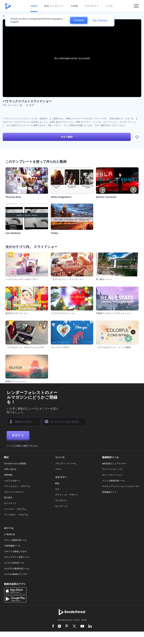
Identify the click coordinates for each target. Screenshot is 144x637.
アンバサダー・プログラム (16, 514)
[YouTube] (82, 626)
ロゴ (57, 489)
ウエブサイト (92, 5)
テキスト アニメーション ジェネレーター (121, 486)
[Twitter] (74, 626)
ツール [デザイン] (109, 5)
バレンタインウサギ (60, 347)
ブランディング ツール (65, 463)
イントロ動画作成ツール (113, 480)
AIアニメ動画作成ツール (15, 540)
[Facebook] (53, 626)
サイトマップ (10, 503)
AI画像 (74, 5)
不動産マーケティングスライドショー (113, 313)
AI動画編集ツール (12, 545)
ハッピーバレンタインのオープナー (21, 279)
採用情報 (8, 475)
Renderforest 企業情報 (15, 463)
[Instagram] (59, 626)
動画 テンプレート (54, 5)
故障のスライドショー (15, 381)
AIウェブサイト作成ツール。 (17, 557)
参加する (18, 435)
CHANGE (79, 20)
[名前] (24, 421)
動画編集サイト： (110, 492)
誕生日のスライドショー (16, 313)
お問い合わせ (10, 469)
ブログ (58, 469)
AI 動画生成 (9, 534)
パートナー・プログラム (15, 509)
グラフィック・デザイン (66, 495)
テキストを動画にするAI (15, 551)
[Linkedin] (90, 626)
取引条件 (8, 497)
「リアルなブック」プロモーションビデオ (24, 347)
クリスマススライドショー (63, 313)
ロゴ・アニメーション (112, 475)
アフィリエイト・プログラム (17, 486)
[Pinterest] (66, 626)
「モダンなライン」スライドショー (67, 279)
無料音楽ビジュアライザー (114, 463)
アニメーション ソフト (112, 469)
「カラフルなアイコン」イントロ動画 (113, 347)
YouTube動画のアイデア (15, 574)
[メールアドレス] (64, 421)
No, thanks (100, 20)
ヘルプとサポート (12, 480)
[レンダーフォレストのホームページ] (8, 6)
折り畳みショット (104, 279)
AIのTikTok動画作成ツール (16, 568)
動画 (57, 483)
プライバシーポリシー (14, 492)
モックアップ (61, 506)
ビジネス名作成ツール (14, 562)
